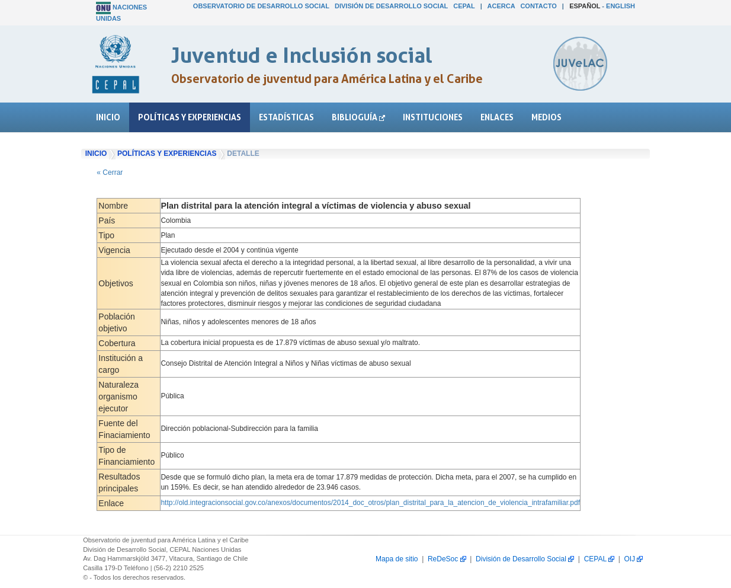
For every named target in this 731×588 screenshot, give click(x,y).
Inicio (108, 117)
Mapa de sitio (397, 559)
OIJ (633, 559)
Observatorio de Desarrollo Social (261, 5)
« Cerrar (110, 172)
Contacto (538, 5)
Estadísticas (286, 117)
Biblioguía (358, 117)
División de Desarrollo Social (391, 5)
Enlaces (497, 117)
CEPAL (463, 5)
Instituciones (433, 117)
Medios (546, 117)
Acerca (501, 5)
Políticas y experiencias (189, 117)
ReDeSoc (447, 559)
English (620, 5)
